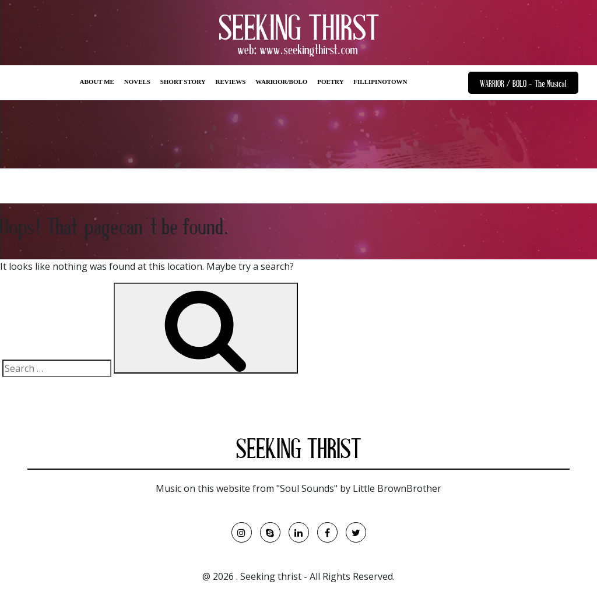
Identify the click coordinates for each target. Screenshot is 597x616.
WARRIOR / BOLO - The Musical (523, 84)
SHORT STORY (183, 81)
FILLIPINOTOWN (380, 81)
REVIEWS (230, 81)
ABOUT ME (97, 81)
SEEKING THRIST (298, 451)
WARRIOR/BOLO (281, 81)
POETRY (330, 81)
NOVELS (137, 81)
